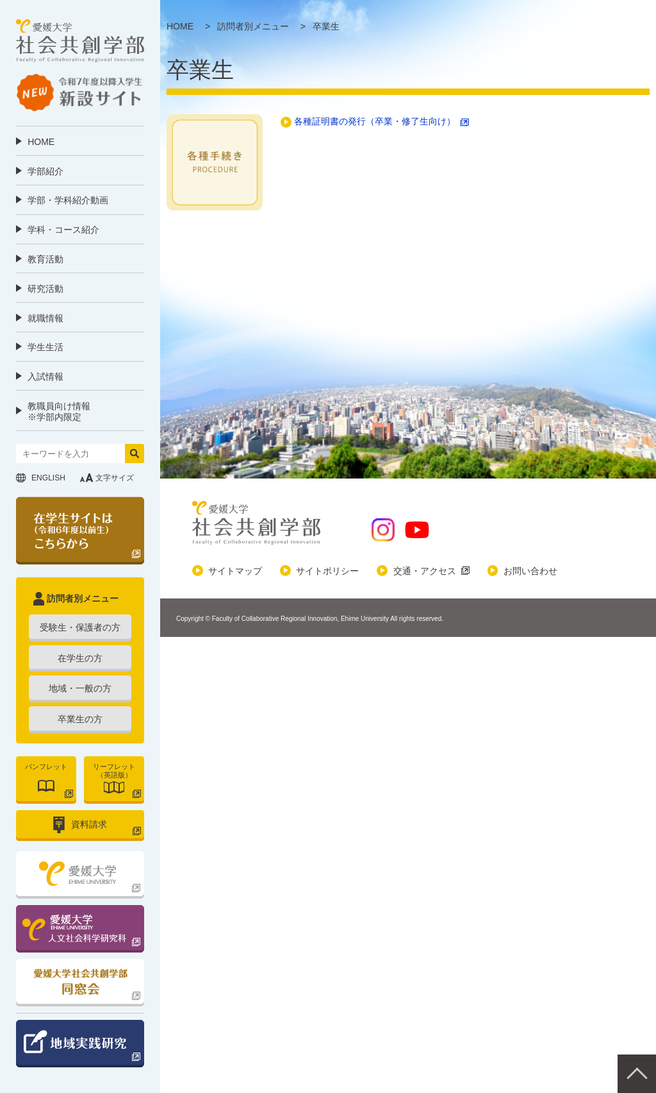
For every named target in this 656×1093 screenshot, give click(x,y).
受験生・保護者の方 (80, 627)
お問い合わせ (530, 571)
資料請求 (89, 824)
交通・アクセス (424, 571)
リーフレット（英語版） (114, 771)
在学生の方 (80, 658)
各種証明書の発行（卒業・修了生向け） (374, 121)
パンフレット (46, 766)
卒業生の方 (80, 719)
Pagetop (637, 1074)
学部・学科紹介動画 (68, 200)
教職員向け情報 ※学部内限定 (59, 411)
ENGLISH (48, 477)
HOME (41, 142)
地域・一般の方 (80, 688)
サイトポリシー (327, 571)
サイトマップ (235, 571)
